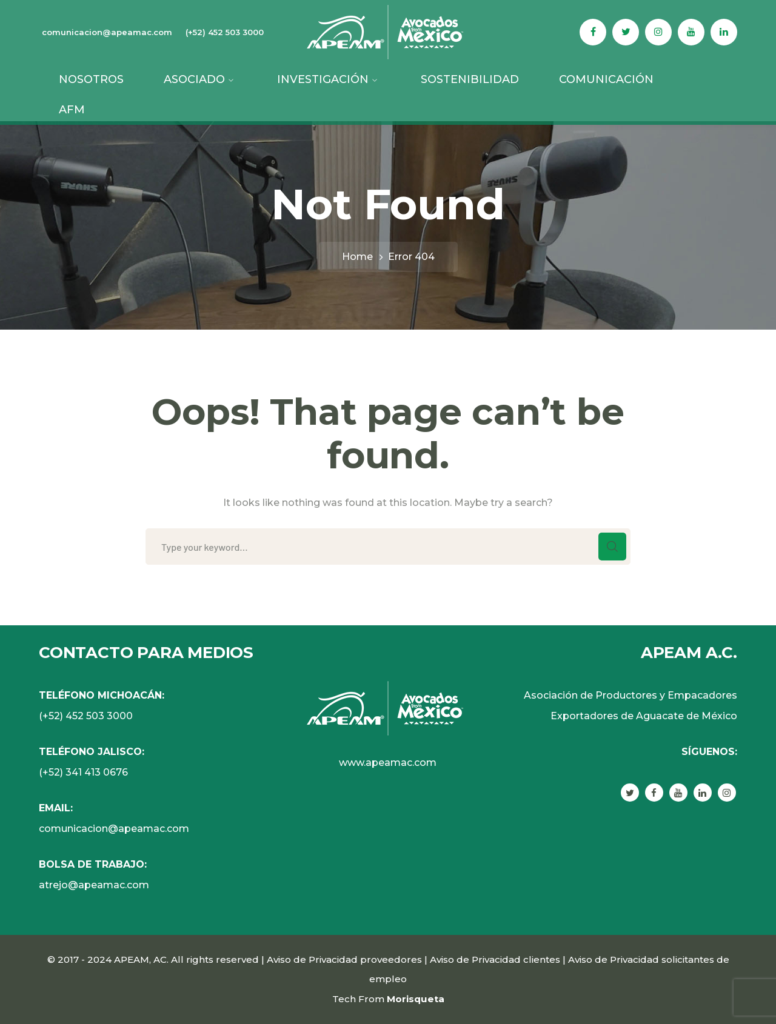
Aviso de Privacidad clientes (495, 959)
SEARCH (612, 546)
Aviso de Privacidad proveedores (344, 959)
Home (357, 256)
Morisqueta (415, 999)
